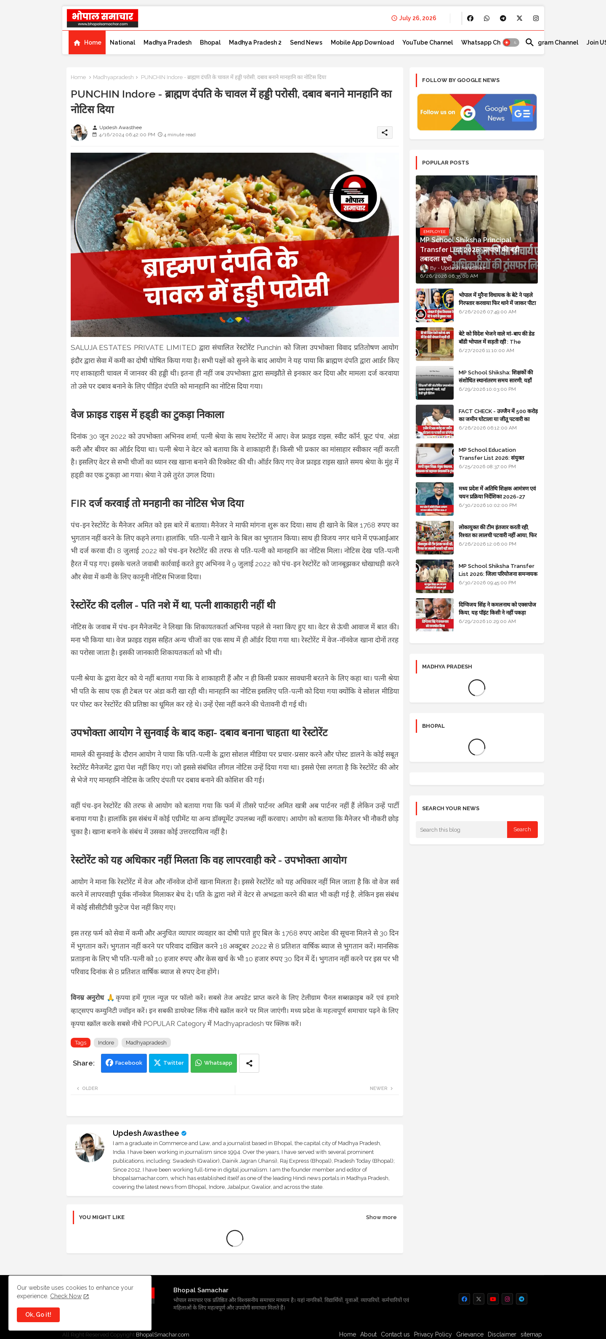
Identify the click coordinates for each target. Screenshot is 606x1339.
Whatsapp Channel (488, 42)
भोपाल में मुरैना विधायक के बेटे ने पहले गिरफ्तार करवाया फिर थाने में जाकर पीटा (497, 299)
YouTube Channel (427, 42)
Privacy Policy (433, 1334)
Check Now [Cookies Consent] (66, 1296)
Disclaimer (502, 1334)
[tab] (87, 42)
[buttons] (470, 18)
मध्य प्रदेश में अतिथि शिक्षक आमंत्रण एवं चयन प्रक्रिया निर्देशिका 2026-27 (497, 492)
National (122, 42)
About (368, 1334)
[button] (510, 42)
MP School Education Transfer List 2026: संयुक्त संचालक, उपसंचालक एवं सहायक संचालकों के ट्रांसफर (491, 461)
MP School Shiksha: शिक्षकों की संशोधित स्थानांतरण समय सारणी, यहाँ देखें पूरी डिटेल (496, 380)
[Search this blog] (462, 829)
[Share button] (249, 1063)
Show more (381, 1217)
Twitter (173, 1063)
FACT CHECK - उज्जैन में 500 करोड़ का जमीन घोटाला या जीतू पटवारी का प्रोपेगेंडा (498, 419)
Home (92, 42)
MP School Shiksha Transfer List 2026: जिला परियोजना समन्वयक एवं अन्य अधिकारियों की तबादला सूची (498, 573)
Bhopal (210, 42)
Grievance (470, 1334)
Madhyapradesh (113, 77)
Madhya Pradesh (167, 42)
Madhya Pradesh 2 (255, 42)
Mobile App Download (362, 42)
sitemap (531, 1334)
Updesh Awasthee (146, 1133)
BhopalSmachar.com (162, 1334)
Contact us (395, 1334)
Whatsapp (218, 1063)
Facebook (128, 1063)
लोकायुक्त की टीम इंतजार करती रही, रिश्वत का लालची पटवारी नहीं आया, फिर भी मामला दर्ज (498, 535)
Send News (306, 42)
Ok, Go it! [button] (38, 1314)
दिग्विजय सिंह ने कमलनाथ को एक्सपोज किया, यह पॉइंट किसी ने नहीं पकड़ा (497, 608)
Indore (106, 1042)
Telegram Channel (551, 42)
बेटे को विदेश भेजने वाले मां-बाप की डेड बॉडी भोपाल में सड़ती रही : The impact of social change (496, 341)
